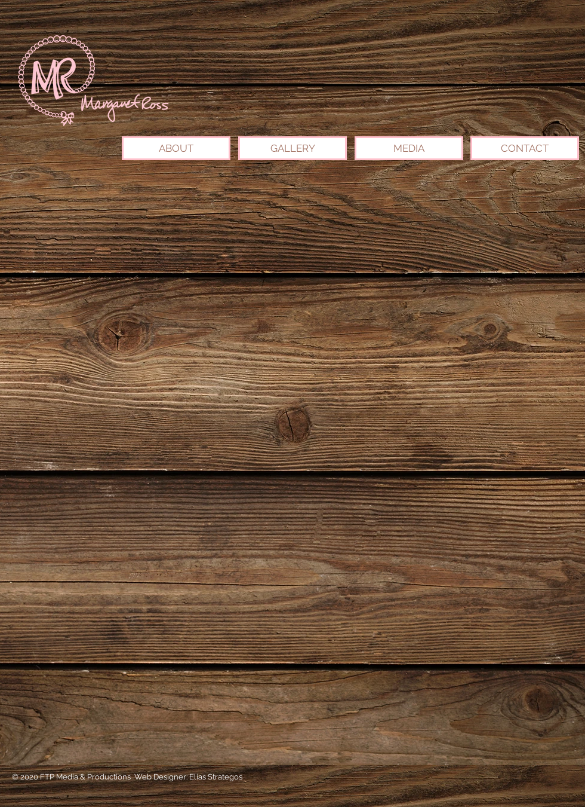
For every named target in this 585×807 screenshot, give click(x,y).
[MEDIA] (409, 148)
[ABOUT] (176, 148)
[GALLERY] (292, 148)
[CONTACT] (524, 148)
